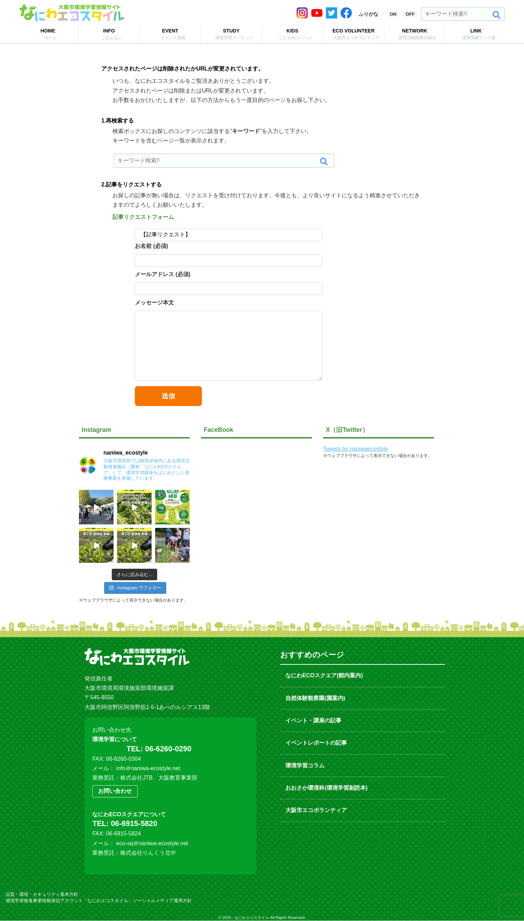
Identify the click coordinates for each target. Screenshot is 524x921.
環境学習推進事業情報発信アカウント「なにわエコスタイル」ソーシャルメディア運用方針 (99, 901)
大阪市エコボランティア (316, 810)
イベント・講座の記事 (313, 720)
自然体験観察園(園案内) (315, 698)
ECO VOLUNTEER (353, 34)
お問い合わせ (115, 791)
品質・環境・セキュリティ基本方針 (42, 894)
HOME (48, 34)
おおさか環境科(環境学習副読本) (326, 788)
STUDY (231, 34)
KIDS (292, 34)
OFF (410, 14)
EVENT (170, 34)
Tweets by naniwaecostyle (355, 449)
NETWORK (414, 34)
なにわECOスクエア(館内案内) (324, 675)
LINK (476, 34)
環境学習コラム (305, 765)
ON (393, 14)
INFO (109, 34)
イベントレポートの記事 (316, 743)
